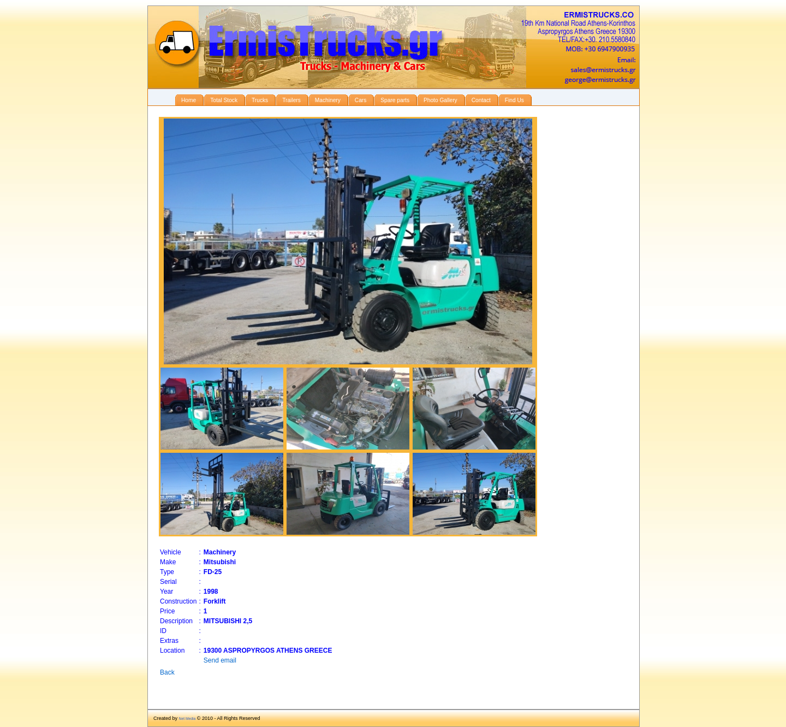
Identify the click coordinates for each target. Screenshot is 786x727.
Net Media (187, 718)
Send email (220, 660)
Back (167, 672)
